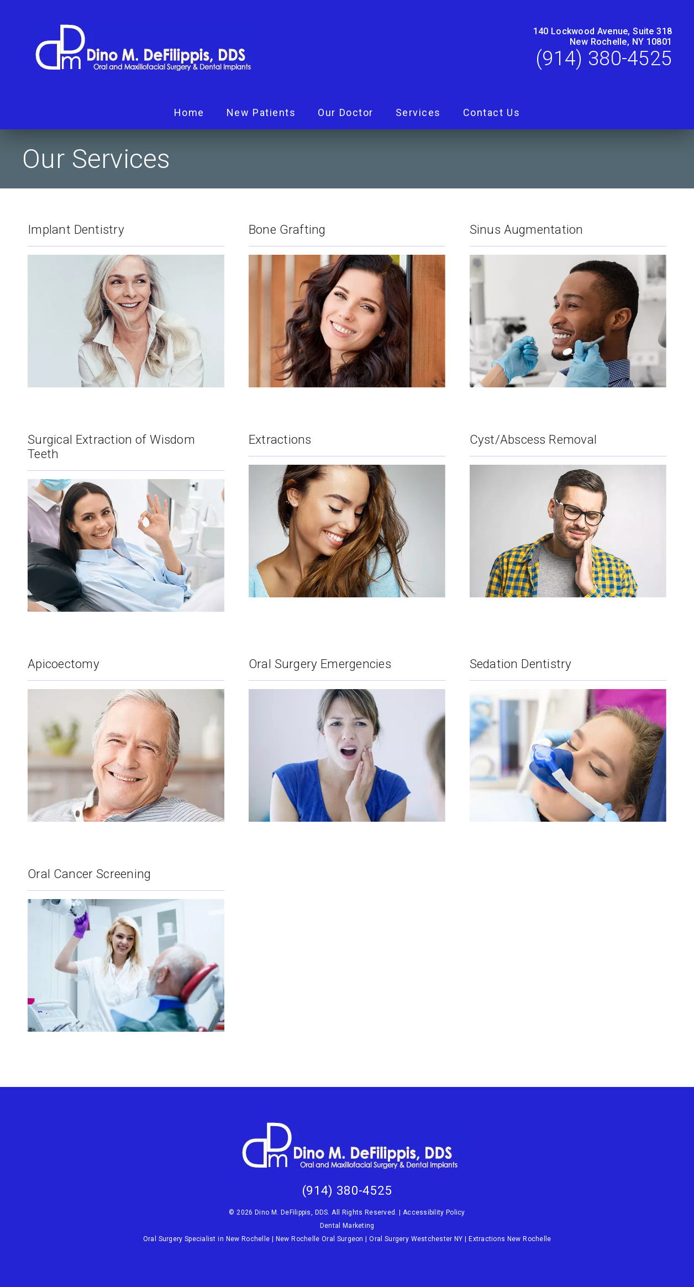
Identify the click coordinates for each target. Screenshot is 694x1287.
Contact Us (491, 112)
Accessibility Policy (434, 1212)
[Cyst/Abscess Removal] (568, 509)
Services (418, 112)
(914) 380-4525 (604, 58)
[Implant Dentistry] (126, 299)
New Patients (261, 112)
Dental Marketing (347, 1226)
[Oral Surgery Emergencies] (347, 733)
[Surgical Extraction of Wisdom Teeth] (126, 516)
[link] (140, 48)
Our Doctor (346, 112)
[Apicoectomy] (126, 733)
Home (189, 112)
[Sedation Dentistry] (568, 733)
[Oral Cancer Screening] (126, 943)
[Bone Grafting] (347, 299)
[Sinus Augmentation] (568, 299)
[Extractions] (347, 509)
